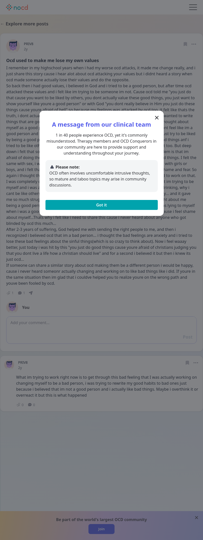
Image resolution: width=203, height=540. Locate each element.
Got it (101, 205)
